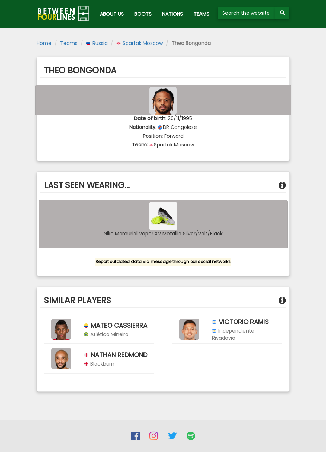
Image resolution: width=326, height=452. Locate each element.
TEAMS (201, 14)
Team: (140, 144)
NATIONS (172, 14)
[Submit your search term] (282, 13)
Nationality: (142, 127)
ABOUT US (112, 14)
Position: (153, 135)
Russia (97, 43)
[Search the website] (247, 13)
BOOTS (143, 14)
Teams (68, 43)
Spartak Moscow (139, 43)
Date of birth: (150, 118)
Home (44, 43)
